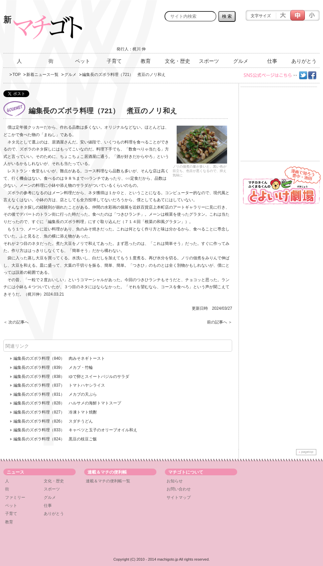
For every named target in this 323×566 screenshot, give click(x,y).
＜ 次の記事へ (16, 322)
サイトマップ (179, 497)
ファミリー (15, 497)
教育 (146, 61)
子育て (114, 61)
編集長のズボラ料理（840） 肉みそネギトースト (59, 358)
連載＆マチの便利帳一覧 (108, 481)
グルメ (240, 61)
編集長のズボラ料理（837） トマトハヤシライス (59, 385)
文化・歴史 (177, 61)
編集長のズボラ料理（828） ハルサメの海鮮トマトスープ (67, 403)
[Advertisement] (241, 39)
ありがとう (304, 61)
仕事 (272, 61)
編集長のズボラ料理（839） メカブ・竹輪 (53, 367)
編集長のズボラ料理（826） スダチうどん (53, 421)
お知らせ (175, 481)
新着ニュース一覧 (42, 74)
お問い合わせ (179, 489)
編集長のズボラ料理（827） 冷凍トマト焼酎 (55, 412)
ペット (82, 61)
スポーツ (209, 61)
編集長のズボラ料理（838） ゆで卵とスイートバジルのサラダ (71, 376)
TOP (16, 74)
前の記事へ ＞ (219, 322)
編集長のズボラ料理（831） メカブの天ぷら (55, 394)
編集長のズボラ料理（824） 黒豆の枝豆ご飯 (55, 439)
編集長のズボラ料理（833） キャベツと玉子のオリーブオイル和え (75, 430)
